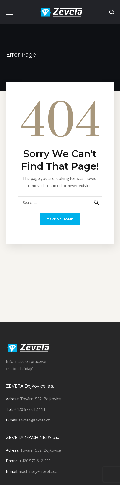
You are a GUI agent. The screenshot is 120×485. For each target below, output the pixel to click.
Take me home (60, 219)
